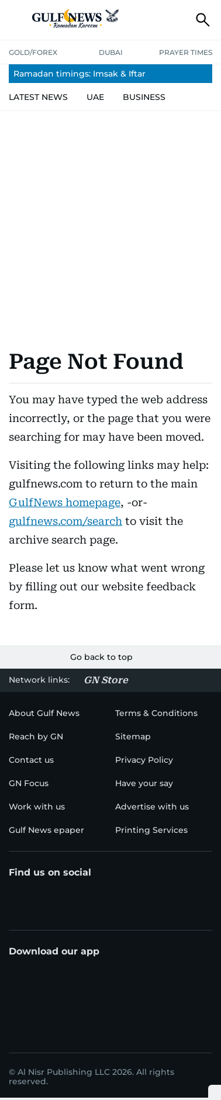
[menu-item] (110, 74)
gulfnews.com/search (65, 521)
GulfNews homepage (64, 502)
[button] (18, 20)
